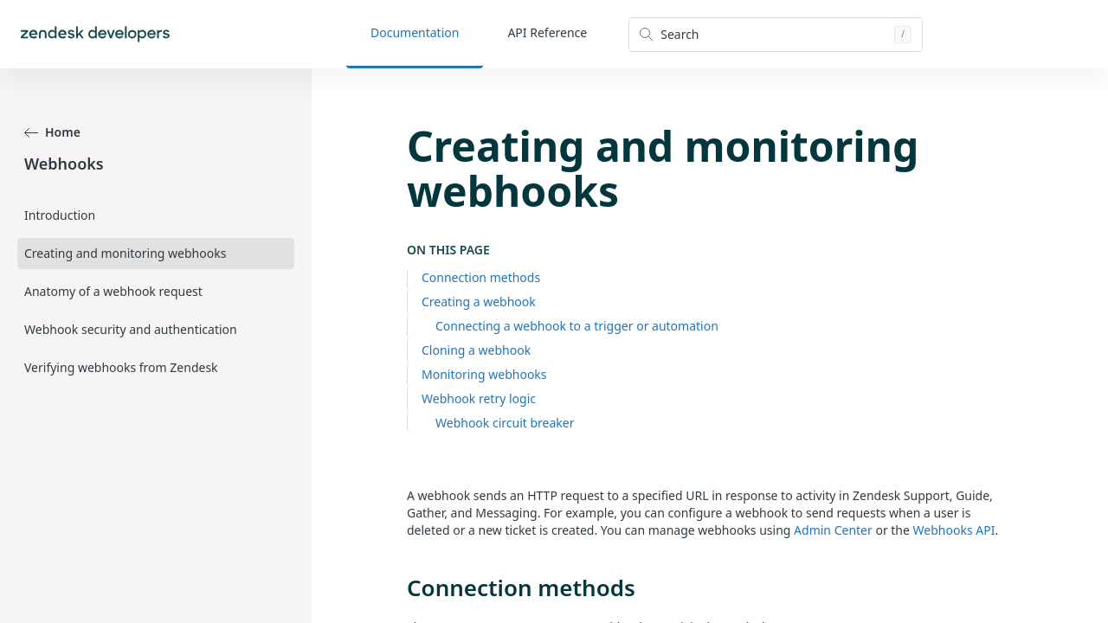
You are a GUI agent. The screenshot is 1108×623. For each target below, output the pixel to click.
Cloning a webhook (476, 350)
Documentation (414, 32)
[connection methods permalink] (398, 587)
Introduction (59, 215)
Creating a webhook (479, 301)
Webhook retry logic (479, 398)
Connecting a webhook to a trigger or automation (576, 326)
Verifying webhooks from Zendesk (121, 367)
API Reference (547, 32)
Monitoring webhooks (484, 374)
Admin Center (833, 530)
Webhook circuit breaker (504, 422)
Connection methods (481, 277)
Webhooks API (954, 530)
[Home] (95, 34)
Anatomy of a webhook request (113, 291)
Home (52, 132)
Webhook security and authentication (130, 329)
